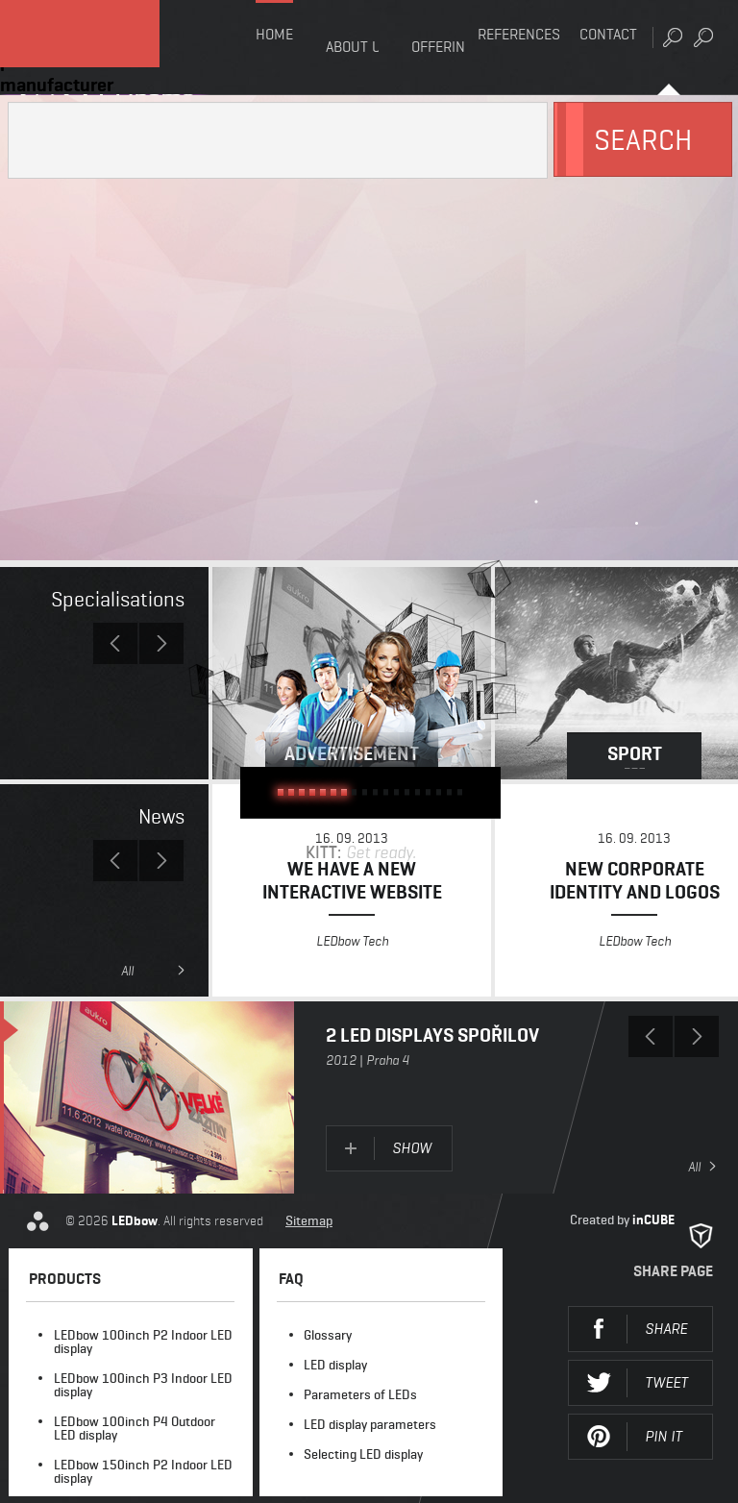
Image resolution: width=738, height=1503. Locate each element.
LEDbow (105, 47)
